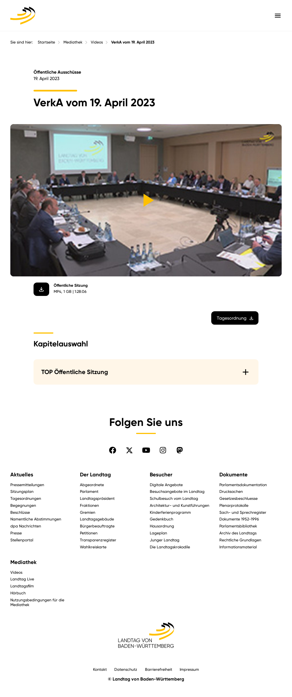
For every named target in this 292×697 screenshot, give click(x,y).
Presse (16, 532)
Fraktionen (89, 505)
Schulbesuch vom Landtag (174, 498)
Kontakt (100, 669)
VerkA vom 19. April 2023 (133, 42)
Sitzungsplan (22, 491)
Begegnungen (23, 505)
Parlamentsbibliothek (238, 526)
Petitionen (89, 532)
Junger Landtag (164, 539)
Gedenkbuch (161, 519)
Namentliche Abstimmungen (35, 519)
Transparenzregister (98, 539)
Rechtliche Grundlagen (240, 539)
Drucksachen (231, 491)
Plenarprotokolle (233, 505)
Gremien (87, 512)
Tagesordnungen (25, 498)
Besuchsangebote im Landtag (177, 491)
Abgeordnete (92, 484)
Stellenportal (21, 539)
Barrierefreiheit (158, 669)
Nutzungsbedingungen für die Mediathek (37, 602)
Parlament (89, 491)
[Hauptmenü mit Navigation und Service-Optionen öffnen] (278, 15)
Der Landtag (95, 475)
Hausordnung (162, 526)
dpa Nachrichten (25, 526)
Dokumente (233, 475)
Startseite (46, 42)
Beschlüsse (20, 512)
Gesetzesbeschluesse (238, 498)
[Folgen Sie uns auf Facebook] (112, 450)
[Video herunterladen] (41, 289)
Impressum (189, 669)
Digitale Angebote (166, 484)
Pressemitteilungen (27, 484)
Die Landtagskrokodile (170, 546)
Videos (97, 42)
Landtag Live (22, 579)
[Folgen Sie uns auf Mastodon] (180, 450)
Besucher (161, 475)
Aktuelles (21, 475)
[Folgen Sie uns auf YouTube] (146, 450)
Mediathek (72, 42)
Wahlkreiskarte (93, 546)
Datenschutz (125, 669)
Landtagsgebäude (97, 519)
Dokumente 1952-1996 (239, 519)
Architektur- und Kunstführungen (179, 505)
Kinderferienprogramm (170, 512)
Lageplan (158, 532)
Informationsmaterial (238, 546)
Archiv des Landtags (238, 532)
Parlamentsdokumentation (243, 484)
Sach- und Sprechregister (242, 512)
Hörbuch (18, 592)
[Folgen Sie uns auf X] (129, 450)
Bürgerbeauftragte (97, 526)
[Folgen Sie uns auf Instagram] (163, 450)
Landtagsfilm (22, 585)
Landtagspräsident (97, 498)
